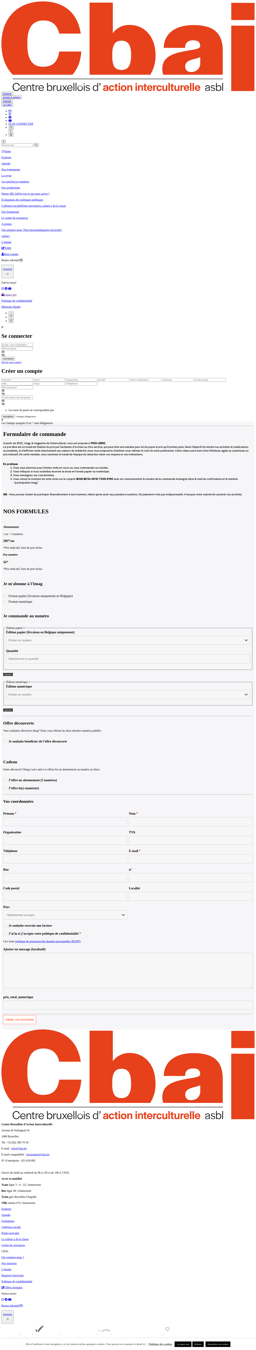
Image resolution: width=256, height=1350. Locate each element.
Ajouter (8, 674)
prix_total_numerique (18, 997)
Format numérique (20, 601)
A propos (6, 223)
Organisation (12, 832)
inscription (8, 416)
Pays (6, 907)
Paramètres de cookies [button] (218, 1344)
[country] (49, 383)
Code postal (11, 888)
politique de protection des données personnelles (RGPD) (48, 941)
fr (10, 131)
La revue (6, 175)
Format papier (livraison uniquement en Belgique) (41, 596)
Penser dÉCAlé (10, 193)
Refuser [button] (198, 1344)
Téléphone (10, 851)
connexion (8, 358)
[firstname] (17, 380)
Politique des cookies (160, 1344)
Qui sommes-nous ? (12, 229)
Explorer (7, 93)
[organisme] (81, 380)
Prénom (9, 813)
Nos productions (10, 187)
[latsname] (49, 380)
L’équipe (6, 242)
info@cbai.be (19, 1148)
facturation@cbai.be (37, 1154)
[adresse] (178, 380)
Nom (133, 813)
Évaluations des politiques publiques (22, 199)
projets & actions (11, 97)
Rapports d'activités (50, 229)
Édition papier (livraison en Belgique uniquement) (40, 632)
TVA (132, 832)
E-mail (135, 851)
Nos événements (10, 169)
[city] (17, 383)
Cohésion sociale (11, 205)
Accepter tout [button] (183, 1344)
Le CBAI (7, 104)
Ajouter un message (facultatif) (24, 949)
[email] (17, 345)
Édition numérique (19, 686)
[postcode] (210, 380)
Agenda (7, 101)
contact (5, 236)
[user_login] (146, 380)
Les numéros (21, 181)
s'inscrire (7, 269)
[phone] (81, 383)
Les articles (7, 181)
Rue (6, 869)
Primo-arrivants (30, 205)
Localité (134, 888)
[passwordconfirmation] (17, 397)
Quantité (12, 651)
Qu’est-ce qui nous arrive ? (34, 193)
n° (130, 869)
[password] (17, 348)
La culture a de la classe (52, 205)
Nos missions (31, 229)
